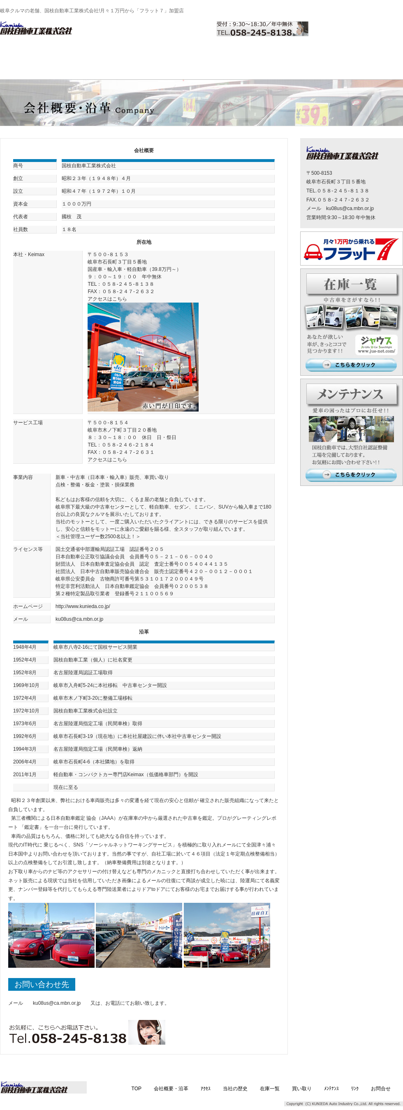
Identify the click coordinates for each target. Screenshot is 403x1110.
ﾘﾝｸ (355, 1089)
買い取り (244, 54)
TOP (22, 54)
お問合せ (377, 54)
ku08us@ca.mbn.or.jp (57, 1003)
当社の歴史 (155, 54)
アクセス (111, 54)
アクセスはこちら (107, 299)
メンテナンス (288, 54)
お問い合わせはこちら (360, 28)
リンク (333, 54)
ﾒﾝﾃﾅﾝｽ (331, 1089)
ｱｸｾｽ (206, 1089)
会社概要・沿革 (66, 54)
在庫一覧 (200, 54)
